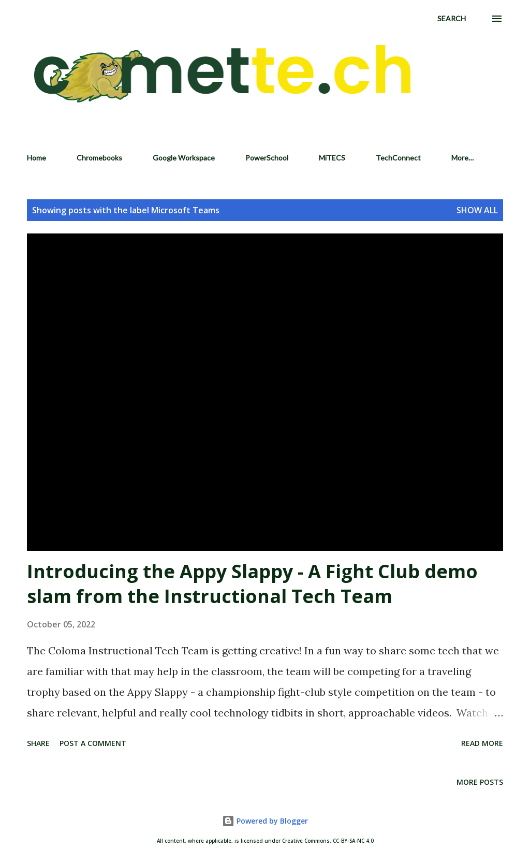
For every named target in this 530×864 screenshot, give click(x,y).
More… (462, 157)
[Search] (451, 18)
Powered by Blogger (265, 821)
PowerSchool (266, 157)
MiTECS (332, 157)
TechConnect (398, 157)
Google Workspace (184, 157)
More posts (480, 782)
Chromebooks (99, 157)
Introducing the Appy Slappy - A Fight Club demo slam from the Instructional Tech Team (252, 584)
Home (36, 157)
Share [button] (38, 743)
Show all (477, 210)
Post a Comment (93, 743)
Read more (482, 743)
